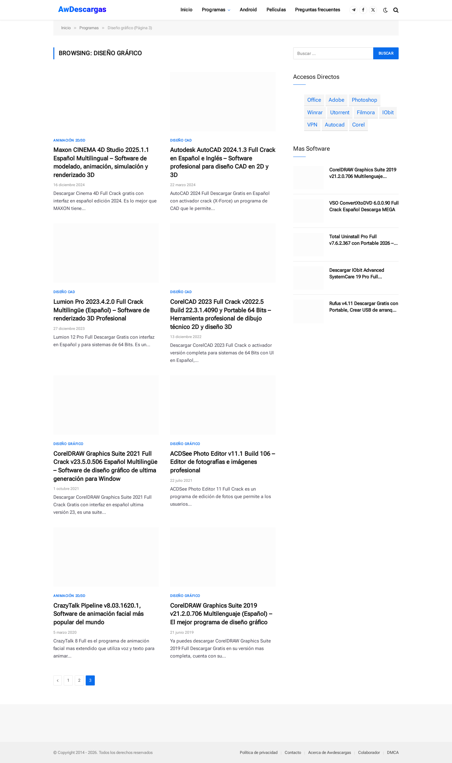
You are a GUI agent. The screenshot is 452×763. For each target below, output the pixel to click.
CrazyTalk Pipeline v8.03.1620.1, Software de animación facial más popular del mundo (98, 614)
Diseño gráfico (68, 444)
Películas (276, 10)
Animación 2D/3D (69, 140)
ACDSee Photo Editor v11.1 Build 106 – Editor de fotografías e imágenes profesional (222, 462)
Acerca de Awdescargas (329, 752)
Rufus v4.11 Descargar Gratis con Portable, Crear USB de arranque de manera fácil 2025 (363, 307)
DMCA (393, 752)
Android (248, 10)
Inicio (186, 10)
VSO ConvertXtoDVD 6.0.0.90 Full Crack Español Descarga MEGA (364, 206)
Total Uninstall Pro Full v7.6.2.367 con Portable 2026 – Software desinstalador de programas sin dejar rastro (361, 240)
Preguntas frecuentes (317, 10)
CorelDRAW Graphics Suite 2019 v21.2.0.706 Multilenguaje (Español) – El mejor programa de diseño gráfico (221, 614)
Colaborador (369, 752)
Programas (213, 10)
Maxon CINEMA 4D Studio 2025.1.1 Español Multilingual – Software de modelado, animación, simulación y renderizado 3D (101, 162)
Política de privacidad (258, 752)
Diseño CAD (181, 140)
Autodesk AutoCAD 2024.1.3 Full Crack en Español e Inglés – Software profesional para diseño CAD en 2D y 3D (222, 162)
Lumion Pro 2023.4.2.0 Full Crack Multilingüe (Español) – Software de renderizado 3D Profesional (101, 310)
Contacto (293, 752)
